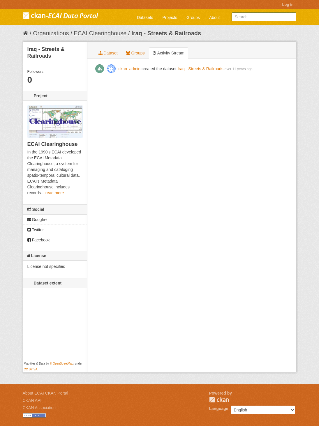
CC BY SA (31, 369)
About (214, 17)
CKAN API (32, 400)
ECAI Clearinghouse (100, 33)
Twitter (35, 229)
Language (218, 408)
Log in (288, 4)
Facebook (38, 240)
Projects (169, 17)
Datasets (145, 17)
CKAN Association (39, 407)
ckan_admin (130, 68)
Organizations (51, 33)
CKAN (219, 400)
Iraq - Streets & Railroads (166, 33)
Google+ (37, 219)
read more (54, 192)
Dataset (108, 53)
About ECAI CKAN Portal (45, 393)
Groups (193, 17)
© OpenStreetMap (61, 363)
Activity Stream (168, 53)
